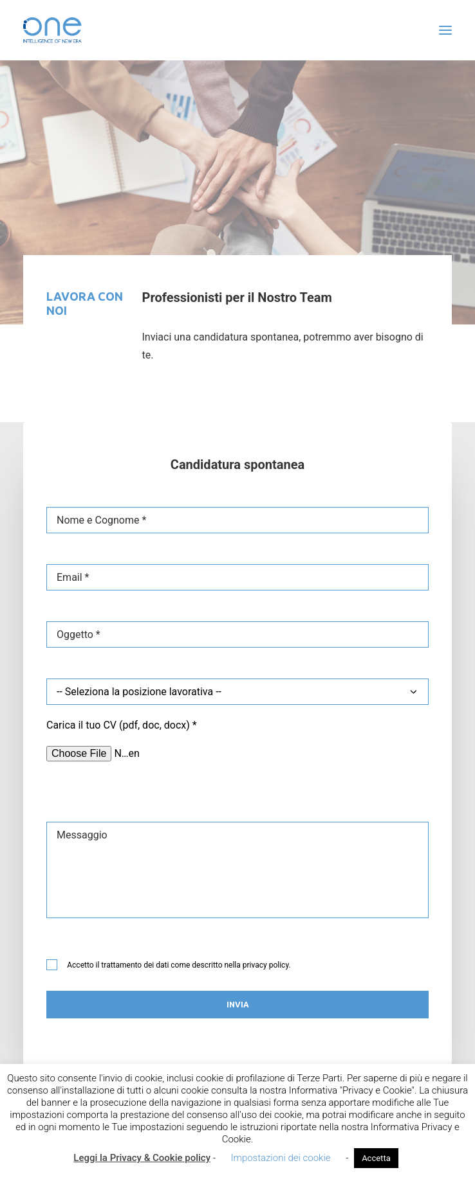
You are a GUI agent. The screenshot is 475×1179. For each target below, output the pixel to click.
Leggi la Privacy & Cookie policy (141, 1158)
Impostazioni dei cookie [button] (281, 1158)
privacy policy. (267, 965)
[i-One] (52, 30)
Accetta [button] (376, 1158)
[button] (445, 30)
